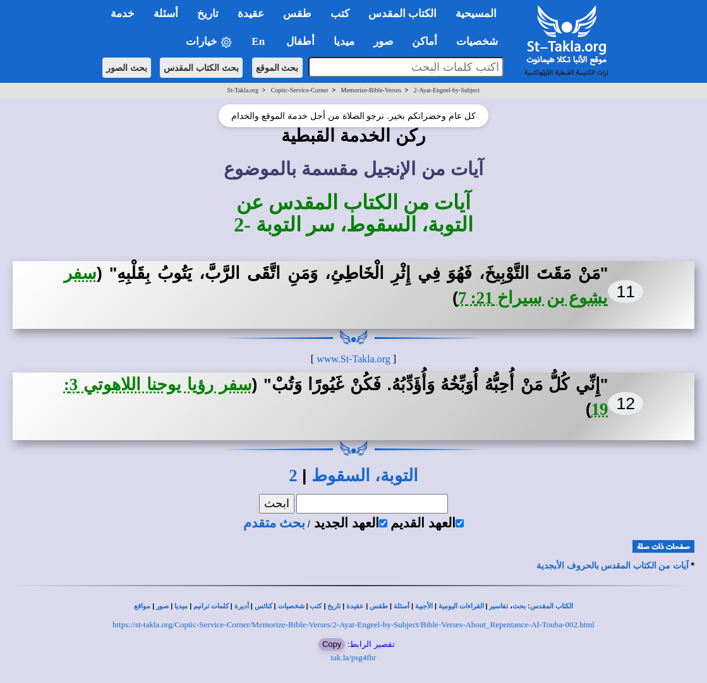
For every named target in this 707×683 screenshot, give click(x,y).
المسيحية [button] (476, 14)
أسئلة (401, 606)
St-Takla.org (242, 90)
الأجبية (424, 606)
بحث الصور (126, 68)
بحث (519, 606)
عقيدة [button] (251, 14)
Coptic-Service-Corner (300, 90)
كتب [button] (339, 14)
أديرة (241, 606)
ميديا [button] (344, 41)
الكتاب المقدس (551, 606)
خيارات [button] (209, 42)
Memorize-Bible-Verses (371, 90)
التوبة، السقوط (364, 475)
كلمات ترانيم (211, 606)
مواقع (142, 606)
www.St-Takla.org (353, 359)
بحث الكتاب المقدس (201, 68)
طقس (379, 606)
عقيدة (355, 606)
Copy (331, 644)
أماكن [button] (424, 41)
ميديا (181, 606)
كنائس (263, 606)
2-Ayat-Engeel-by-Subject (447, 90)
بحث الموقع (277, 68)
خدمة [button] (123, 14)
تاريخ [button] (208, 14)
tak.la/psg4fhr (354, 657)
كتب (316, 606)
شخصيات (291, 606)
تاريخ (334, 606)
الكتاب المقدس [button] (402, 14)
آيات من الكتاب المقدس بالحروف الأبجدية (612, 565)
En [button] (259, 41)
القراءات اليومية (461, 606)
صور (162, 606)
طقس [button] (297, 14)
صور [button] (383, 41)
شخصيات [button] (481, 41)
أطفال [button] (300, 41)
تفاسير (498, 606)
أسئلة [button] (166, 14)
